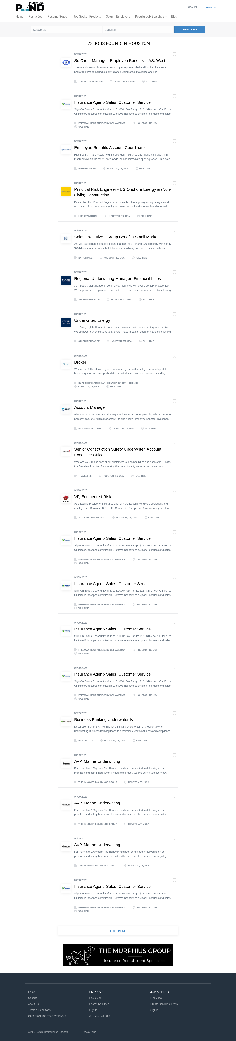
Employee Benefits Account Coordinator (110, 147)
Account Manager (90, 407)
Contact (32, 997)
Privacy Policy (89, 1032)
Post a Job (95, 997)
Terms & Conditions (39, 1010)
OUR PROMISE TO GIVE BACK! (47, 1016)
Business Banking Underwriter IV (104, 719)
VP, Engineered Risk (92, 496)
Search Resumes (99, 1003)
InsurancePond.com (58, 1032)
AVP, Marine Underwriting (97, 761)
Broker (80, 362)
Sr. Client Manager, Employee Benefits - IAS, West (119, 60)
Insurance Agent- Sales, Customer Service (112, 102)
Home (31, 992)
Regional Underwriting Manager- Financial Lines (117, 278)
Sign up (210, 7)
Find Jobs (190, 29)
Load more (118, 931)
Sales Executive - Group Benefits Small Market (116, 237)
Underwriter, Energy (92, 320)
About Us (33, 1003)
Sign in (192, 7)
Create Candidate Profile (164, 1003)
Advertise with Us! (99, 1016)
